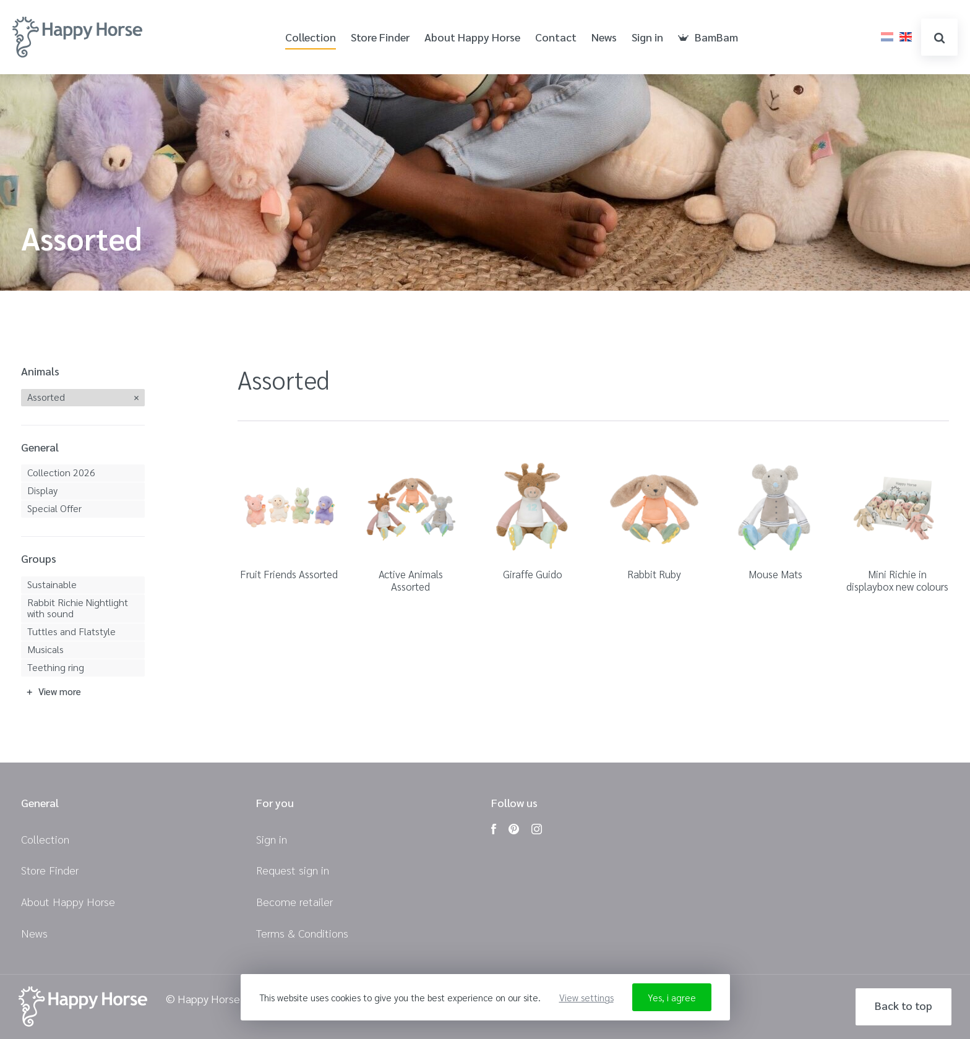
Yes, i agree (672, 997)
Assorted (46, 396)
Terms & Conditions (302, 933)
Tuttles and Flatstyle (71, 631)
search (939, 38)
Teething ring (55, 667)
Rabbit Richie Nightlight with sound (77, 608)
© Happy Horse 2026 (216, 999)
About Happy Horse (472, 37)
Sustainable (52, 584)
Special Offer (54, 508)
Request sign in (292, 870)
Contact (556, 37)
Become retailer (294, 901)
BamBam (708, 37)
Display (42, 490)
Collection (310, 37)
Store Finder (380, 37)
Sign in (647, 37)
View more (59, 691)
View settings (586, 997)
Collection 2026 (61, 472)
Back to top (903, 1005)
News (604, 37)
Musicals (45, 649)
